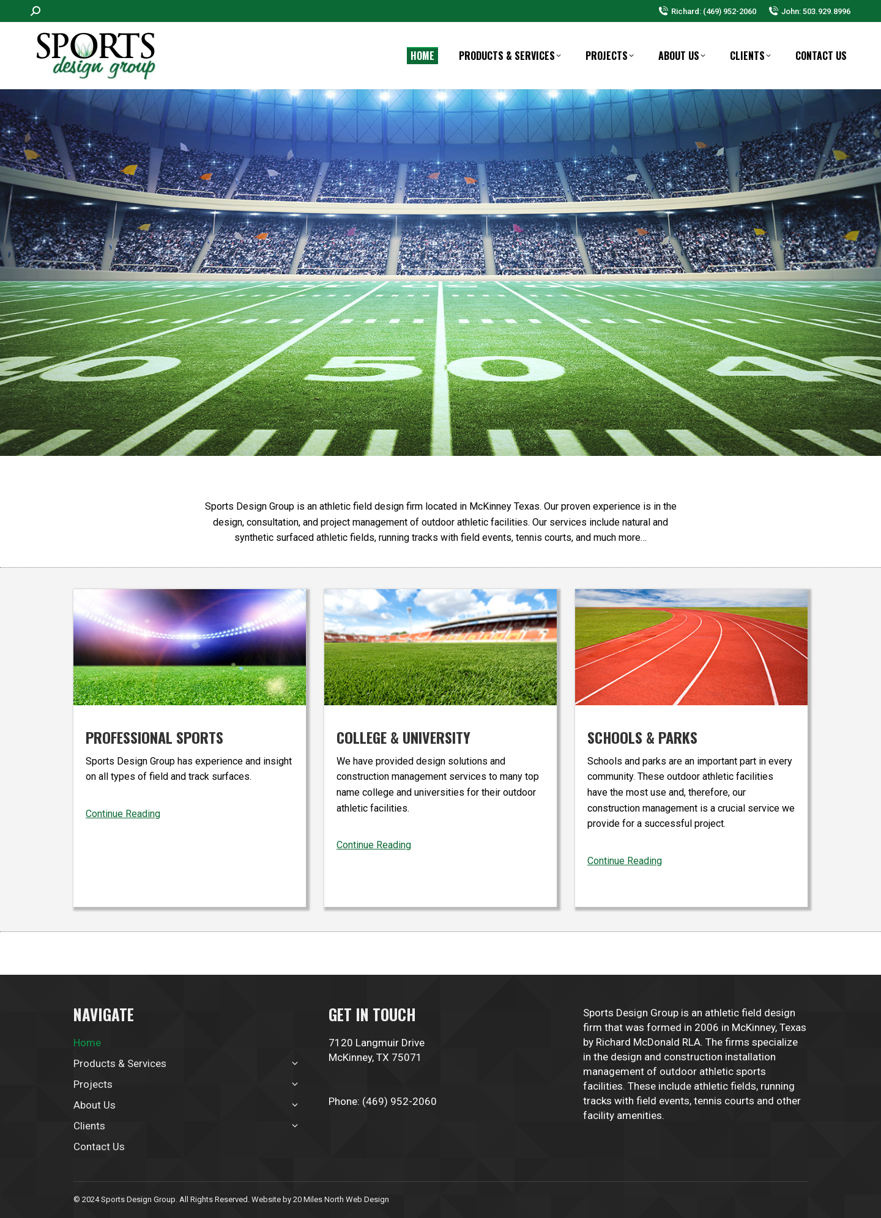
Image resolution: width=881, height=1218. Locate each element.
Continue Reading (123, 814)
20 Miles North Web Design (341, 1199)
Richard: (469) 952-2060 (707, 11)
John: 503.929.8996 (809, 11)
